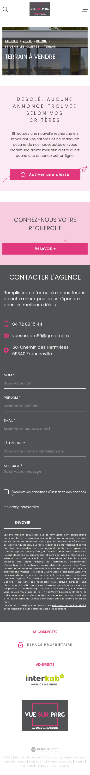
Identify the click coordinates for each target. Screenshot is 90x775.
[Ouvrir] (5, 9)
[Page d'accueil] (45, 9)
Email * (10, 420)
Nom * (9, 375)
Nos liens (27, 766)
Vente (27, 41)
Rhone (41, 41)
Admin (79, 761)
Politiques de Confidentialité (69, 605)
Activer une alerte (45, 174)
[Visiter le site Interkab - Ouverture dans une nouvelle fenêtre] (45, 679)
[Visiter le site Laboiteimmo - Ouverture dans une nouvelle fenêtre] (45, 749)
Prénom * (12, 397)
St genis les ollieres (22, 47)
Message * (13, 466)
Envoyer (22, 522)
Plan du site (37, 761)
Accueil (11, 41)
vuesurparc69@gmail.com (40, 336)
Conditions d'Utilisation (25, 608)
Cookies (64, 765)
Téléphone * (14, 443)
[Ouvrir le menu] (85, 9)
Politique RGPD (46, 766)
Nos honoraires (15, 761)
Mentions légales (60, 761)
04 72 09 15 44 (27, 324)
